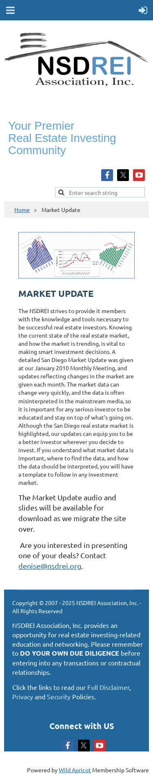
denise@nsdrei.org (49, 565)
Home (22, 209)
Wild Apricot (75, 769)
